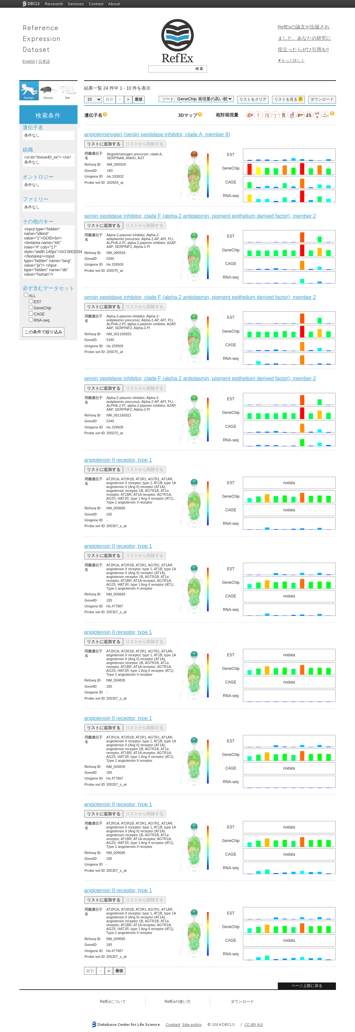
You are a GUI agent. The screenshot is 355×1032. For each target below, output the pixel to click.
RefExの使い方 (177, 1001)
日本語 (44, 61)
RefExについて (113, 1001)
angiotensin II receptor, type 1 (118, 460)
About (114, 3)
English (29, 61)
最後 (138, 99)
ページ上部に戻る (306, 985)
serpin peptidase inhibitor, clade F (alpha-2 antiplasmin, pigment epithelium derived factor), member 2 (200, 216)
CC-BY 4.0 (254, 1024)
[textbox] (170, 69)
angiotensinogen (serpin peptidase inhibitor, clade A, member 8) (157, 134)
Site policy (192, 1024)
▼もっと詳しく (291, 60)
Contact (96, 3)
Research (54, 3)
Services (76, 3)
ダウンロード (322, 99)
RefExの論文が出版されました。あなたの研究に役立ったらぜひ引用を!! (304, 38)
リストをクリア (252, 99)
